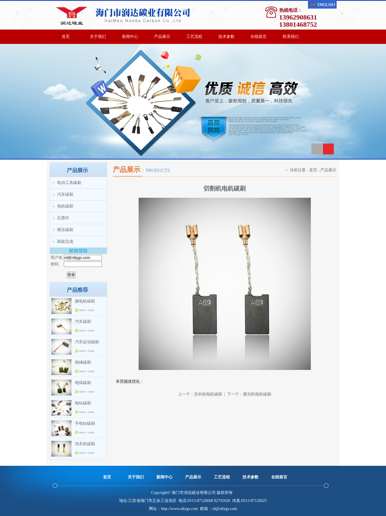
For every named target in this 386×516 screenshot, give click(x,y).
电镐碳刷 (83, 383)
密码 (55, 264)
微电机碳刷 (85, 301)
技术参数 (226, 36)
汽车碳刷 (65, 194)
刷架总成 (65, 241)
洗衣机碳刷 (85, 444)
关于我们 (98, 36)
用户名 (57, 257)
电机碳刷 (65, 206)
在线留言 (259, 36)
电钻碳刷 (83, 403)
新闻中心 (130, 36)
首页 (66, 36)
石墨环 (63, 218)
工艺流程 (194, 36)
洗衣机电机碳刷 (208, 394)
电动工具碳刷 (69, 183)
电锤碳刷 (83, 362)
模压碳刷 (65, 230)
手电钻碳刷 (85, 423)
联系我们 (291, 36)
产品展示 (162, 36)
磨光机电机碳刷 (257, 394)
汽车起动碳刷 (87, 342)
